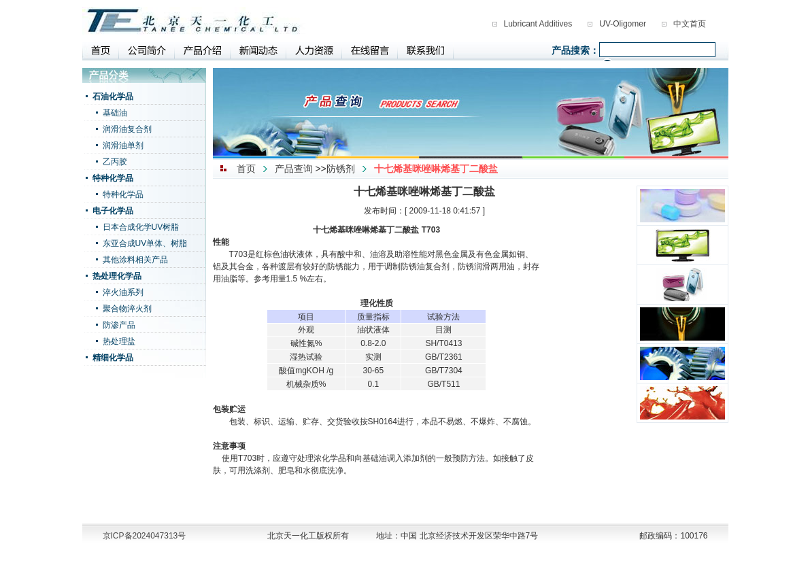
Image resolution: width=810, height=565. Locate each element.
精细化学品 (112, 357)
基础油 (115, 113)
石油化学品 (112, 96)
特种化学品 (112, 178)
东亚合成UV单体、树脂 (145, 243)
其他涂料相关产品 (135, 259)
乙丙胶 (115, 162)
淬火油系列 (123, 292)
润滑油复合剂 (127, 129)
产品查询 (294, 168)
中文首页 (689, 24)
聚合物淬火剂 (127, 308)
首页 (246, 168)
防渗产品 (119, 325)
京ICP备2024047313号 (144, 536)
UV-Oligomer (622, 24)
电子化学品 (112, 211)
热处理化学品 (116, 276)
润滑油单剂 (123, 145)
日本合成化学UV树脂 (141, 227)
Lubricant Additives (538, 24)
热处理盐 (119, 341)
